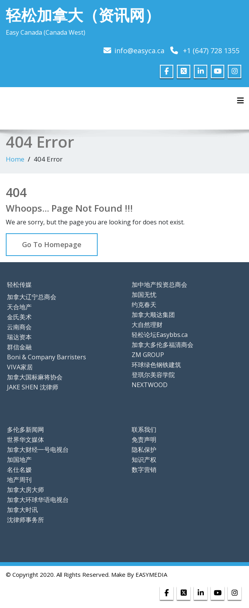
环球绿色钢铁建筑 (156, 364)
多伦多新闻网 (25, 429)
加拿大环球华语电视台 (38, 499)
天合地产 (19, 307)
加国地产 (19, 459)
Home (15, 159)
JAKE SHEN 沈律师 (32, 387)
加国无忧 (144, 294)
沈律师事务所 (25, 519)
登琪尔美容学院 (153, 375)
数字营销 (144, 469)
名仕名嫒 (19, 469)
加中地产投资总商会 (159, 284)
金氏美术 (19, 317)
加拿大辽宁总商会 (31, 297)
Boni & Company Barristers (46, 357)
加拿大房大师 (25, 489)
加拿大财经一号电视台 (38, 449)
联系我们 (144, 429)
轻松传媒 (19, 284)
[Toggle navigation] (240, 100)
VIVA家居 (20, 367)
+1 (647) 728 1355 (211, 50)
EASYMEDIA (151, 574)
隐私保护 (144, 449)
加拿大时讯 (22, 509)
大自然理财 (147, 324)
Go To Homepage (51, 244)
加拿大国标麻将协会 (35, 377)
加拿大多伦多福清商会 (162, 344)
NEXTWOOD (150, 385)
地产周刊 (19, 479)
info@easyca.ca (139, 50)
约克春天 (144, 304)
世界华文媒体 (25, 439)
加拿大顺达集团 (153, 314)
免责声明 (144, 439)
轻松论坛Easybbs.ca (160, 334)
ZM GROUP (148, 354)
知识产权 (144, 459)
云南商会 (19, 327)
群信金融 (19, 347)
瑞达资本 (19, 337)
